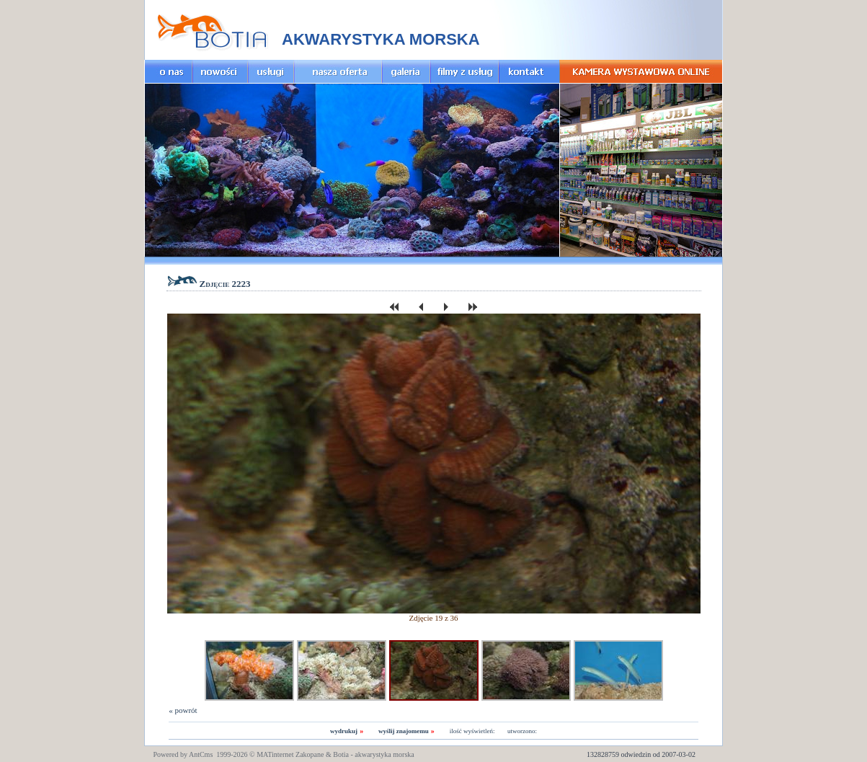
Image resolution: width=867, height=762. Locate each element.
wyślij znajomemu (403, 731)
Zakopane (309, 754)
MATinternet (275, 754)
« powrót (182, 710)
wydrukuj (343, 731)
